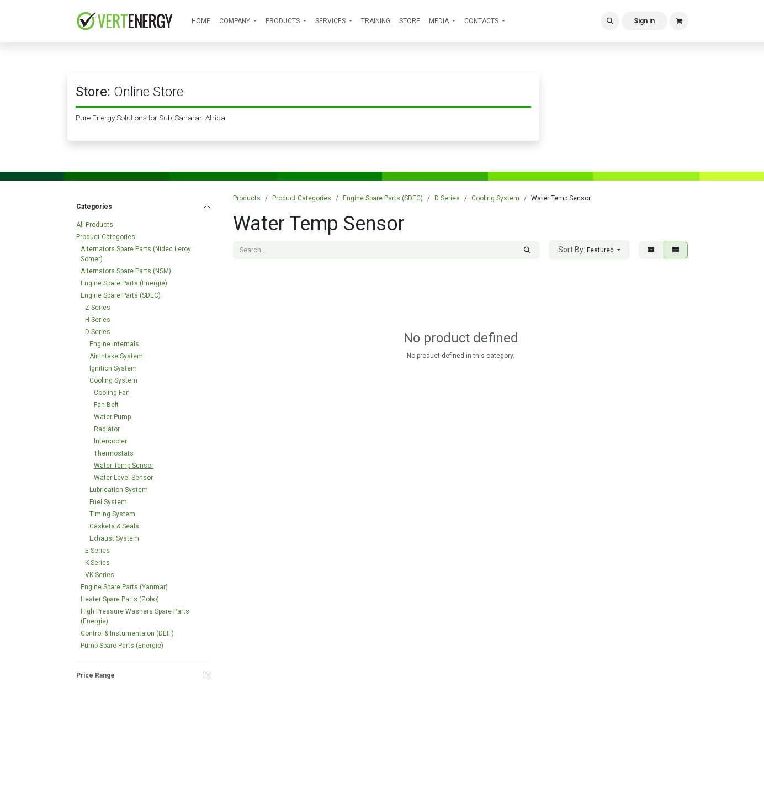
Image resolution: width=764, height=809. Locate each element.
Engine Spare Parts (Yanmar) (124, 587)
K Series (97, 563)
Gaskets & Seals (114, 526)
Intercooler (110, 441)
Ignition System (113, 368)
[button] (610, 21)
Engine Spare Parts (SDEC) (121, 295)
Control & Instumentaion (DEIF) (127, 633)
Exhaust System (114, 538)
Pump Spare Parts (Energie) (122, 645)
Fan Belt (106, 405)
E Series (97, 550)
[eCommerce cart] (679, 21)
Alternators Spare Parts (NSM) (126, 271)
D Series (97, 332)
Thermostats (114, 453)
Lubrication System (118, 490)
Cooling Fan (112, 392)
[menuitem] (201, 21)
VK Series (99, 575)
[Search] (527, 250)
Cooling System (113, 380)
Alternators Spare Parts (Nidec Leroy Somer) (136, 254)
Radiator (107, 429)
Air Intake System (116, 356)
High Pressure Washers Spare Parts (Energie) (135, 616)
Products (247, 198)
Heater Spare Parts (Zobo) (120, 599)
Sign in (644, 21)
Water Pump (112, 417)
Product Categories (105, 237)
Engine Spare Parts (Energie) (124, 283)
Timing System (112, 514)
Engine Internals (114, 344)
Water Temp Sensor (123, 465)
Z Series (97, 307)
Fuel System (108, 502)
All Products (94, 225)
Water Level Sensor (123, 478)
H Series (97, 320)
